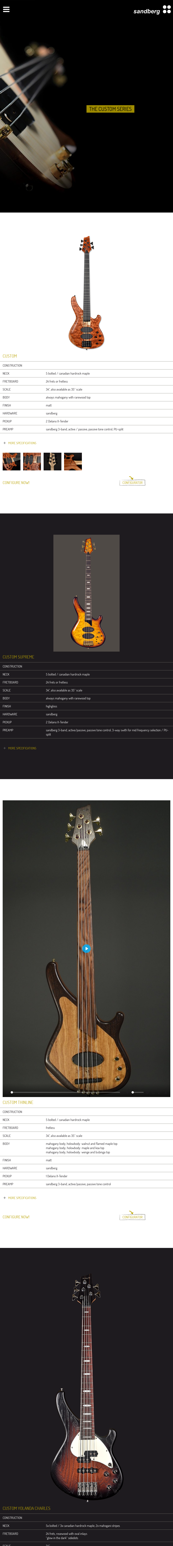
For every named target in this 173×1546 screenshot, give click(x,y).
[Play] (7, 1092)
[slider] (65, 1092)
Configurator (132, 482)
